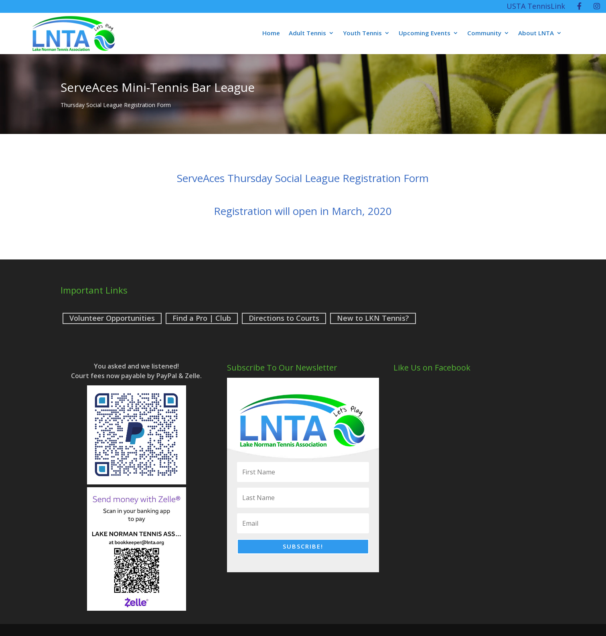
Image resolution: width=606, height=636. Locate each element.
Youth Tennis (362, 33)
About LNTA (536, 33)
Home (271, 33)
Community (484, 33)
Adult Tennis (307, 33)
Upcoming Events (424, 33)
